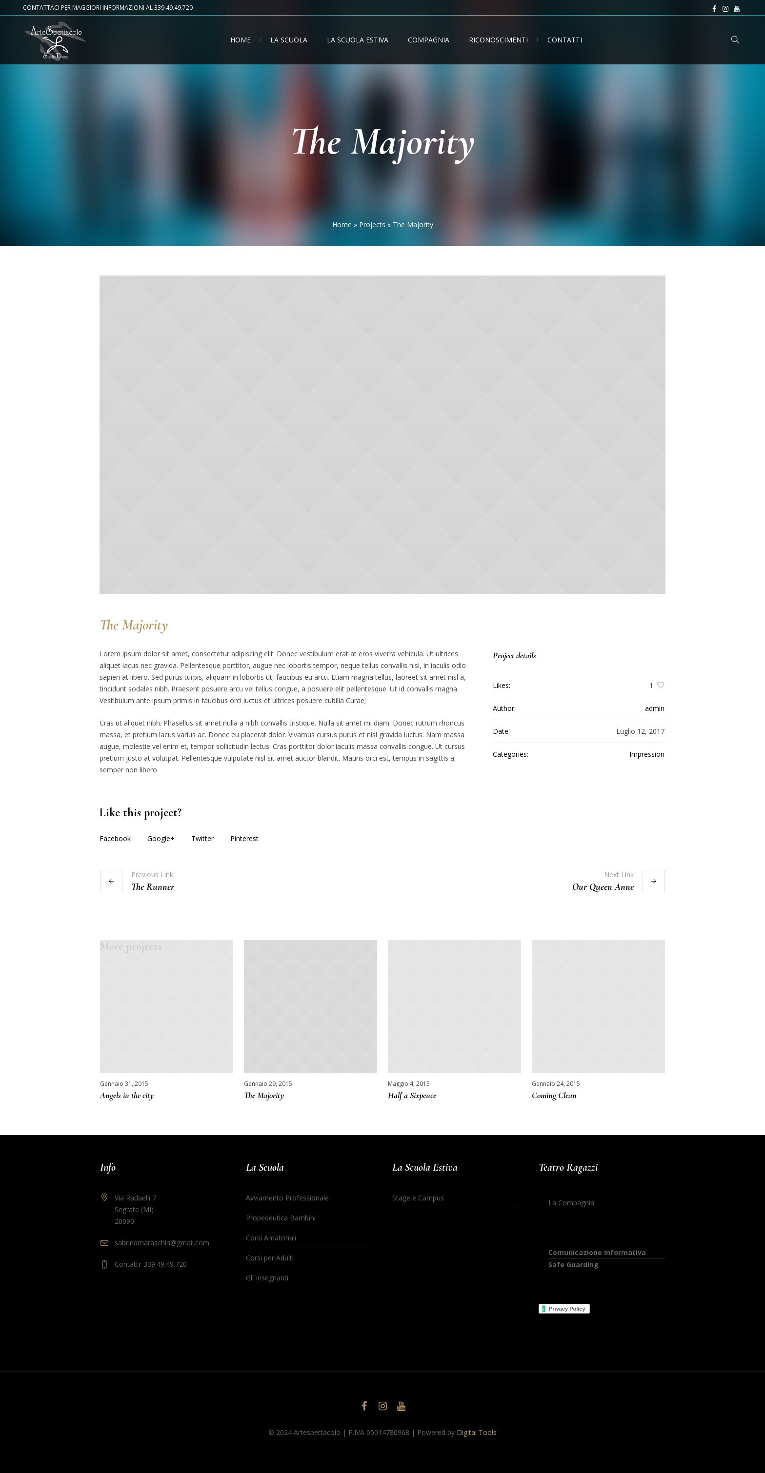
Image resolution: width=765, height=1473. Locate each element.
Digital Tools (477, 1431)
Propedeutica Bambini (281, 1217)
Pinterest (244, 838)
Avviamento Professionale (287, 1197)
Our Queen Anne (603, 887)
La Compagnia (571, 1202)
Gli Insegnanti (267, 1277)
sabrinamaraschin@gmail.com (162, 1242)
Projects (372, 224)
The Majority (264, 1095)
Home (342, 224)
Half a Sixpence (412, 1095)
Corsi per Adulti (270, 1257)
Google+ (161, 838)
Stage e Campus (418, 1197)
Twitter (202, 838)
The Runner (152, 887)
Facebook (115, 838)
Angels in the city (127, 1095)
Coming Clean (554, 1095)
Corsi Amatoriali (271, 1237)
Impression (646, 754)
